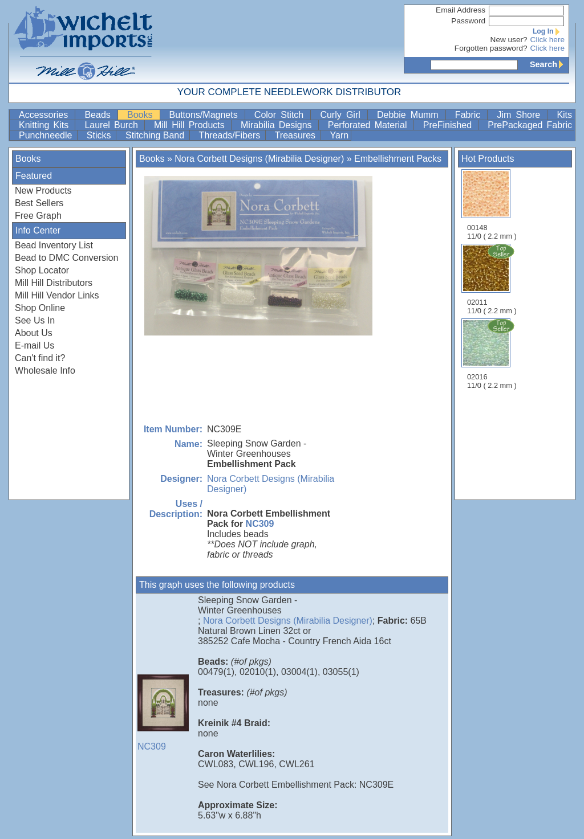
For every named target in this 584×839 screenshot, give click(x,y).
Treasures (296, 135)
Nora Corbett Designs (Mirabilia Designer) (259, 158)
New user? (509, 39)
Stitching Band (156, 135)
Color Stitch (281, 115)
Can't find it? (40, 358)
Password (468, 21)
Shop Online (40, 308)
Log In (549, 31)
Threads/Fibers (231, 135)
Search (549, 64)
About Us (33, 333)
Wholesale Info (45, 370)
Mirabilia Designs (278, 125)
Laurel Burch (113, 125)
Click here (547, 39)
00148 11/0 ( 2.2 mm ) (492, 204)
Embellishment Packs (397, 158)
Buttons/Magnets (205, 115)
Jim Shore (521, 115)
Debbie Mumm (410, 115)
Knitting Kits (45, 125)
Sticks (100, 135)
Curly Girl (342, 115)
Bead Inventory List (54, 245)
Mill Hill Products (191, 125)
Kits (564, 115)
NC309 (260, 524)
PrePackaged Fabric (530, 125)
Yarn (339, 135)
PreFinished (449, 125)
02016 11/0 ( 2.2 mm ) (492, 354)
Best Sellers (39, 203)
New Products (43, 190)
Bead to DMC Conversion (66, 258)
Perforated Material (369, 125)
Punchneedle (47, 135)
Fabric (470, 115)
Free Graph (38, 215)
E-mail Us (34, 345)
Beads (99, 115)
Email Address (460, 10)
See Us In (35, 320)
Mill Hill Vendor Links (57, 295)
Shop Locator (42, 270)
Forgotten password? (491, 48)
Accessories (45, 115)
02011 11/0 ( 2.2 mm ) (492, 279)
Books (142, 115)
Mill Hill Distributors (53, 283)
